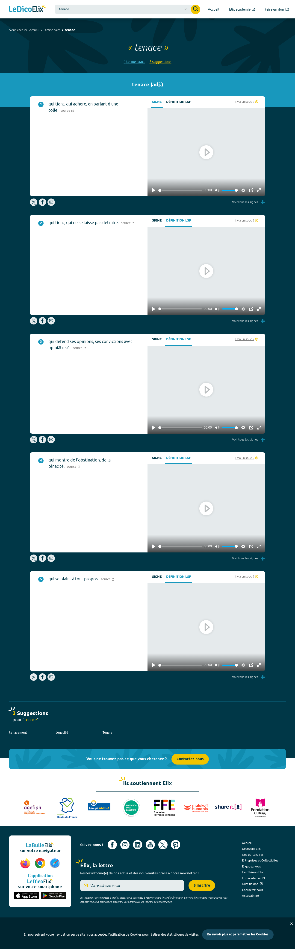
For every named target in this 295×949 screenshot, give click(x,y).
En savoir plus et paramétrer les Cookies (237, 934)
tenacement (18, 732)
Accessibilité (250, 895)
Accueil (34, 30)
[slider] (180, 190)
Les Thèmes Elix (252, 872)
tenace (70, 30)
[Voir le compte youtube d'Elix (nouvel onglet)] (150, 844)
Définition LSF (178, 102)
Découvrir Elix (251, 848)
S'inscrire (202, 885)
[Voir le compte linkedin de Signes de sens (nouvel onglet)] (137, 844)
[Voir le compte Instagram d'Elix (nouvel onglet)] (125, 844)
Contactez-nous (190, 759)
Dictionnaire (52, 30)
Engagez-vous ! (252, 866)
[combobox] (127, 9)
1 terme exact (134, 62)
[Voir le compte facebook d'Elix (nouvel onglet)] (112, 844)
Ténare (107, 732)
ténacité (62, 732)
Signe (157, 102)
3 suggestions (160, 62)
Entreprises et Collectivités (260, 860)
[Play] (153, 190)
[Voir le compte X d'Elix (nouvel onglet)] (163, 844)
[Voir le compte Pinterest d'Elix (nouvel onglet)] (175, 844)
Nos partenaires (252, 854)
